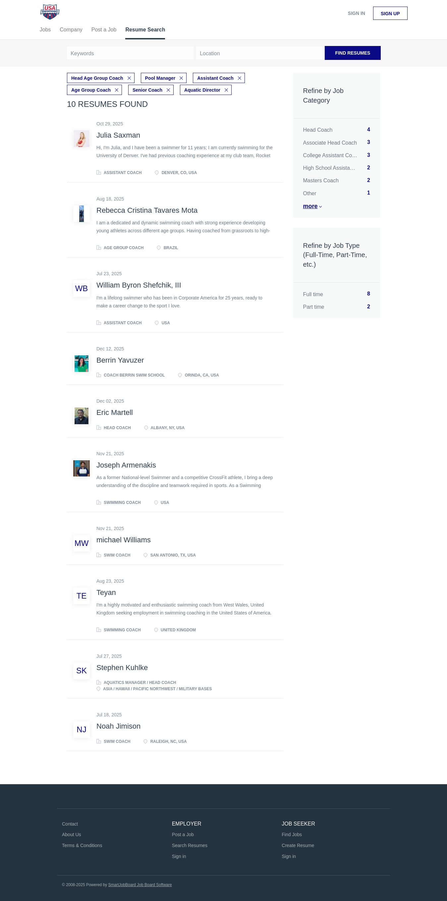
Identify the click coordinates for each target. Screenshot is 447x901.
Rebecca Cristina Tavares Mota (146, 210)
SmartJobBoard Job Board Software (140, 884)
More (310, 206)
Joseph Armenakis (126, 465)
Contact (70, 824)
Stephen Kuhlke (122, 667)
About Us (71, 834)
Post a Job (183, 834)
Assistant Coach (215, 78)
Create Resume (298, 845)
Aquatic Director (202, 90)
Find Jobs (292, 834)
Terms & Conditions (82, 845)
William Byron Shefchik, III (138, 285)
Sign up (390, 13)
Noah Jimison (118, 726)
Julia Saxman (118, 135)
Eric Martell (114, 412)
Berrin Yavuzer (120, 360)
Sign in (356, 13)
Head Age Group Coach (97, 78)
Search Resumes (189, 845)
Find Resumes (352, 53)
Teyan (106, 592)
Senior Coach (147, 90)
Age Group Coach (91, 90)
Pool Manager (160, 78)
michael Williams (123, 540)
